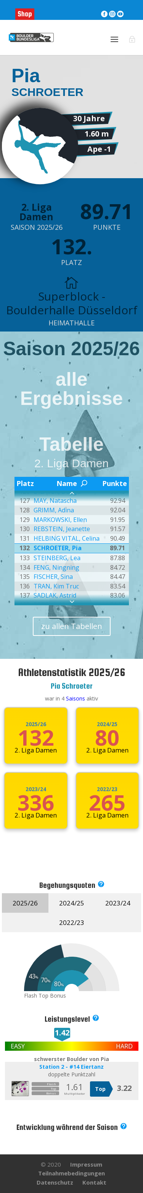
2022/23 (107, 789)
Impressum (86, 1164)
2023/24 (36, 789)
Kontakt (94, 1182)
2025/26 (36, 724)
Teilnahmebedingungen (71, 1173)
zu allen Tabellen (71, 626)
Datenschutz (55, 1182)
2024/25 (107, 724)
